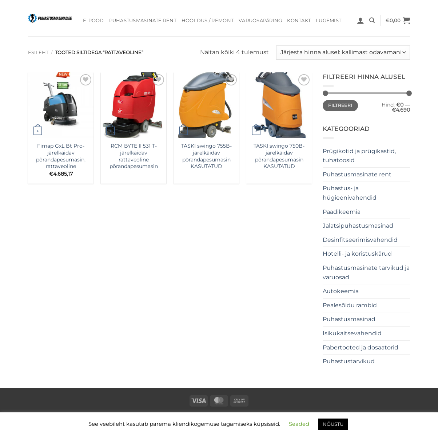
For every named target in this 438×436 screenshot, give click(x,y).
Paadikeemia (342, 211)
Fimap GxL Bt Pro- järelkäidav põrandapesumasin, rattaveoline (60, 156)
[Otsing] (372, 20)
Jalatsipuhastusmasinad (358, 225)
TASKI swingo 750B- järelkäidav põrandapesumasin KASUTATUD (279, 156)
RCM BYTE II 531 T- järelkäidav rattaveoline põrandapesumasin (134, 156)
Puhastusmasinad (349, 319)
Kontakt (299, 20)
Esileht (38, 52)
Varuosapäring (260, 20)
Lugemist (328, 20)
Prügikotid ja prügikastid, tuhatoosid (359, 156)
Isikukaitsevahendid (352, 333)
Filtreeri (340, 105)
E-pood (93, 20)
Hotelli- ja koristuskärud (357, 253)
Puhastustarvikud (349, 361)
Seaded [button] (299, 423)
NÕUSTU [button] (333, 424)
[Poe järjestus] (343, 52)
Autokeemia (341, 291)
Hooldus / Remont (208, 20)
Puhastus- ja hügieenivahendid (350, 193)
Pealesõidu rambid (350, 305)
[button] (360, 20)
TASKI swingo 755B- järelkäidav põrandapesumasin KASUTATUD (206, 156)
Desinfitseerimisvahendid (360, 239)
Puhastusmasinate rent (142, 20)
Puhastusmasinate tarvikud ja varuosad (366, 272)
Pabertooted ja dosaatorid (360, 347)
